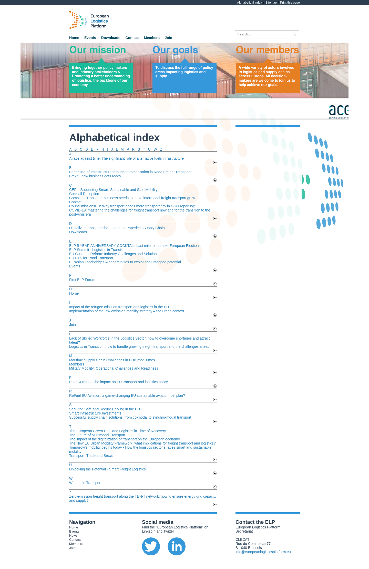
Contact (132, 38)
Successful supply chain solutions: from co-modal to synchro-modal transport (130, 417)
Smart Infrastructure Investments (95, 413)
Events (90, 38)
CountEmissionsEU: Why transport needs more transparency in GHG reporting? (132, 206)
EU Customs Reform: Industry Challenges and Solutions (114, 254)
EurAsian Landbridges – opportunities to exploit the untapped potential (125, 262)
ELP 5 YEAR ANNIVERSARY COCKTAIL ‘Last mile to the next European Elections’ (135, 246)
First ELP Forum (82, 280)
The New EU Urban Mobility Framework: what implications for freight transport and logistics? (142, 443)
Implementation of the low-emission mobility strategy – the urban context (126, 311)
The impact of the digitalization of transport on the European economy (124, 439)
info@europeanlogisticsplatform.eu (263, 552)
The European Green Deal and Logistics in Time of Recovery (117, 431)
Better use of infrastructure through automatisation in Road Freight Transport (130, 172)
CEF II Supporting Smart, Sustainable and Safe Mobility (113, 190)
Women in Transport (85, 483)
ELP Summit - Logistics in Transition (98, 250)
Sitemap (271, 2)
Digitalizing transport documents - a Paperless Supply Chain (117, 228)
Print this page (290, 2)
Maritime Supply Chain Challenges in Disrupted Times (112, 360)
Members (152, 38)
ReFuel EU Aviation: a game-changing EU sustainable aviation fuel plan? (127, 395)
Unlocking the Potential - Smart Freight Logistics (107, 469)
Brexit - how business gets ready (95, 176)
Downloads (110, 38)
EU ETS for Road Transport (91, 258)
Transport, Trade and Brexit (91, 456)
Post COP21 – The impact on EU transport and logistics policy (118, 382)
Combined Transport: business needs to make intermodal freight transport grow (132, 198)
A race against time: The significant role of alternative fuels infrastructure (126, 158)
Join (168, 38)
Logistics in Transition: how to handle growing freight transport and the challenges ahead (139, 346)
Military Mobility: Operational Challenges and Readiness (113, 368)
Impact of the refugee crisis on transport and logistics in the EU (119, 307)
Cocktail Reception (84, 194)
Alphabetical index (249, 2)
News (73, 535)
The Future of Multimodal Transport (97, 435)
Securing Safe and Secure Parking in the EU (104, 409)
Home (74, 38)
